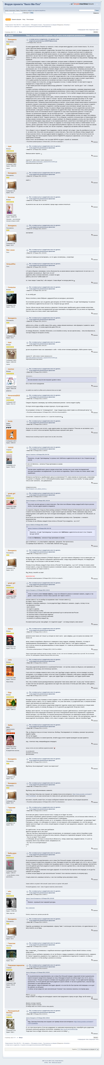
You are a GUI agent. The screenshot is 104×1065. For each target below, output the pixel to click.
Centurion (12, 287)
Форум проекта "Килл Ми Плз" (23, 4)
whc (9, 891)
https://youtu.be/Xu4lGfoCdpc (69, 1029)
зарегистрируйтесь (40, 10)
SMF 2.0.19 (45, 1060)
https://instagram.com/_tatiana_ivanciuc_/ (36, 488)
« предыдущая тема (82, 29)
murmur (11, 369)
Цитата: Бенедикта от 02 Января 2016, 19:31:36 (38, 500)
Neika (10, 725)
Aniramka (66, 24)
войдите (30, 10)
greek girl (11, 493)
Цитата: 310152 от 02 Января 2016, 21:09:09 (37, 524)
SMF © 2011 (52, 1060)
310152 (10, 447)
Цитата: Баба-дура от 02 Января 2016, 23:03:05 (38, 972)
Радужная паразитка (16, 965)
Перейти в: (74, 1049)
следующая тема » (94, 29)
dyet (9, 146)
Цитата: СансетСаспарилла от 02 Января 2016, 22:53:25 (40, 898)
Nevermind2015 (14, 395)
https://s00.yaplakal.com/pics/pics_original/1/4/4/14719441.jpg (41, 161)
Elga (9, 692)
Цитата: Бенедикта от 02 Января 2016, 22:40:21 (38, 1018)
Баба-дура (12, 853)
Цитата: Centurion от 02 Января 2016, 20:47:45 (37, 454)
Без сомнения (30, 908)
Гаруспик (11, 807)
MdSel (10, 629)
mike (10, 660)
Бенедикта (12, 39)
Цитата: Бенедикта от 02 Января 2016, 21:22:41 (38, 590)
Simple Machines (59, 1060)
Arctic (10, 421)
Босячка (11, 197)
